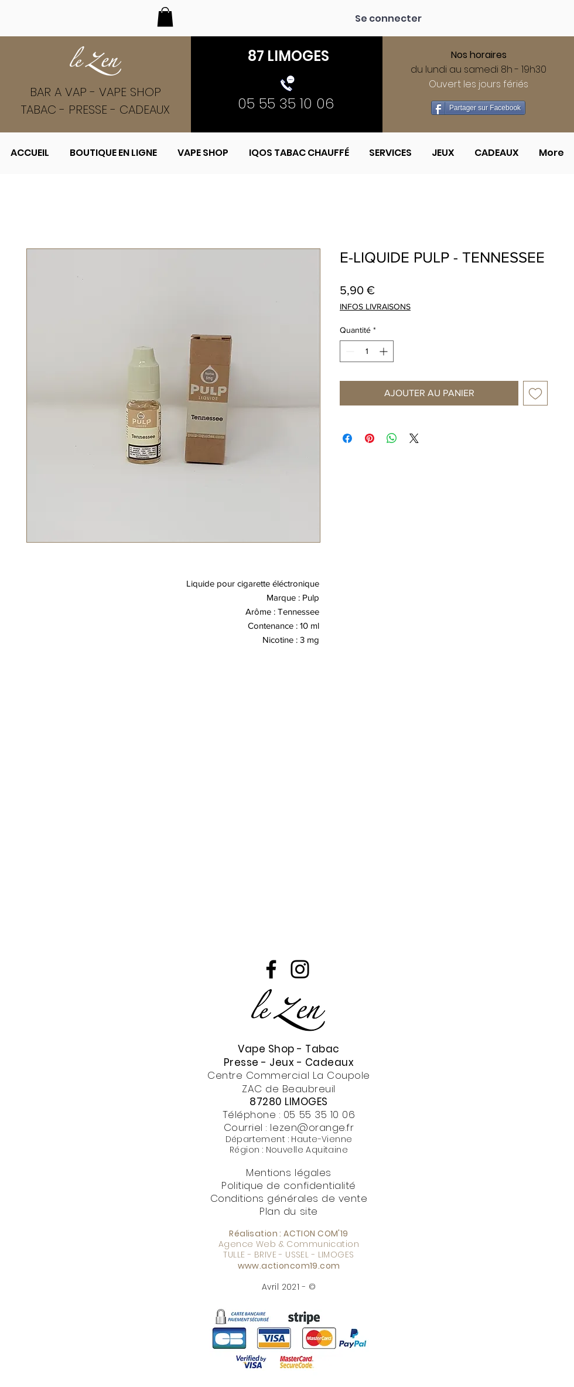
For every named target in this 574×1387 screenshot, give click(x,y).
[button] (165, 16)
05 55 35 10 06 (319, 1114)
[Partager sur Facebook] (478, 108)
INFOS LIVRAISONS (375, 306)
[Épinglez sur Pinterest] (370, 438)
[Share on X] (414, 438)
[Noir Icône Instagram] (300, 969)
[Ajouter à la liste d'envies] (535, 393)
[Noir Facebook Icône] (271, 969)
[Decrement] (348, 351)
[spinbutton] (366, 351)
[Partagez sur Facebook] (347, 438)
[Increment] (384, 351)
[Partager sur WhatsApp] (392, 438)
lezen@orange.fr (312, 1127)
